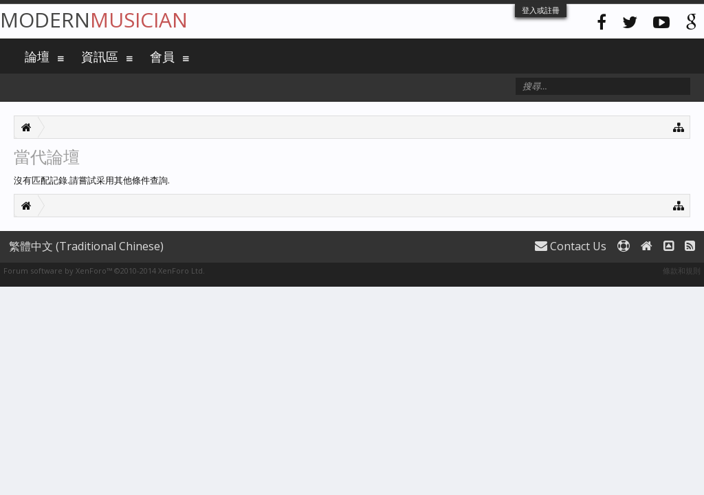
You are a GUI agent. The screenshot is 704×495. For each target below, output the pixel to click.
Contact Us (570, 246)
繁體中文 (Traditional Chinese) (86, 246)
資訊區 (99, 56)
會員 (162, 56)
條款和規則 (682, 270)
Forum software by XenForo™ (104, 270)
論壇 (37, 56)
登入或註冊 (541, 10)
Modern (94, 20)
